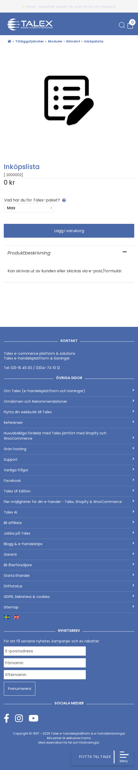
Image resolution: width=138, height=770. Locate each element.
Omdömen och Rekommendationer (69, 401)
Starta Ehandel (69, 575)
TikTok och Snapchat (99, 7)
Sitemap (69, 607)
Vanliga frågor (69, 470)
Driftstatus (69, 586)
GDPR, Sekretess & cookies (69, 596)
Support (69, 459)
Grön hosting (69, 448)
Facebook (69, 480)
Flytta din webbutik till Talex (69, 412)
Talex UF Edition (69, 491)
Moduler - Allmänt (64, 41)
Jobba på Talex (69, 533)
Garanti (69, 554)
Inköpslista (93, 41)
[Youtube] (33, 718)
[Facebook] (9, 718)
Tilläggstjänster (29, 41)
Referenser (69, 422)
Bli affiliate (69, 522)
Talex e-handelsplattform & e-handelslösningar (88, 733)
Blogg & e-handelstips (69, 543)
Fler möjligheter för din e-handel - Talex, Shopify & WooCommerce (69, 501)
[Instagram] (22, 718)
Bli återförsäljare (69, 565)
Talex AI (69, 512)
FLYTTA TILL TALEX (95, 756)
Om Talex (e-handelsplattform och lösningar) (69, 390)
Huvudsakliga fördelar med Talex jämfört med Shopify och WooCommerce (69, 436)
